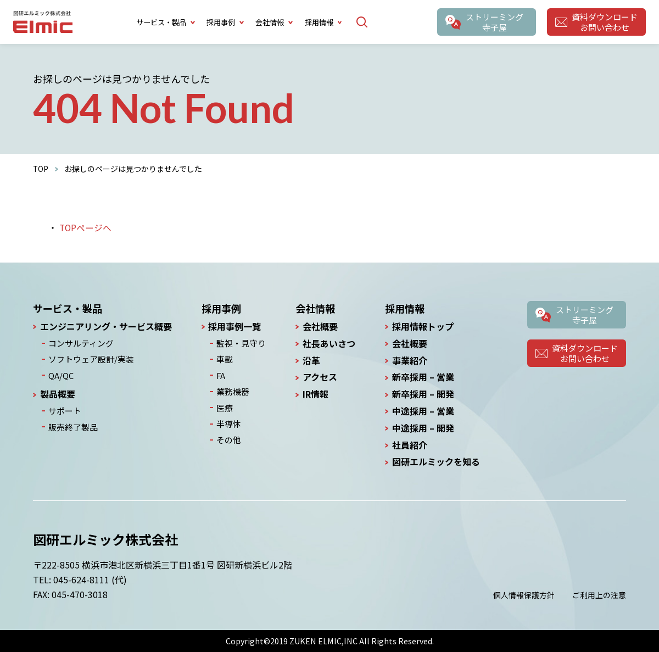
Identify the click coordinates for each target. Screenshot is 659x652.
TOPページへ (86, 227)
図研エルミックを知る (436, 461)
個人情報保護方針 (524, 594)
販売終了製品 (71, 423)
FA (221, 373)
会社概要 (319, 326)
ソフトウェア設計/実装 (87, 358)
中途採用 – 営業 (423, 411)
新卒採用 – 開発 (423, 394)
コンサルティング (78, 343)
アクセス (318, 377)
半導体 (229, 420)
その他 (229, 436)
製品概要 (57, 392)
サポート (63, 408)
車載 (225, 358)
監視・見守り (240, 343)
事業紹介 (409, 360)
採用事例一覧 (236, 326)
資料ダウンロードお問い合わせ (604, 22)
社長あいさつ (327, 343)
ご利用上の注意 (599, 594)
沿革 (310, 360)
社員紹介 (409, 445)
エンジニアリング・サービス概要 (106, 326)
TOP (41, 168)
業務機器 (232, 389)
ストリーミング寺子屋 (494, 22)
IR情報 (314, 394)
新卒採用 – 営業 (423, 377)
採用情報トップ (423, 326)
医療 (225, 405)
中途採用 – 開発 (423, 428)
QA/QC (59, 373)
